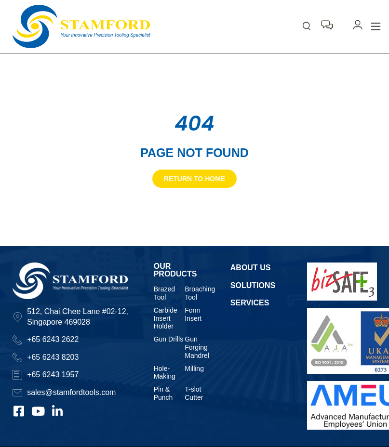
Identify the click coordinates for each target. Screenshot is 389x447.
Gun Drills (168, 339)
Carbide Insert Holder (165, 318)
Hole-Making (164, 373)
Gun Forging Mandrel (197, 347)
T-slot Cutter (194, 393)
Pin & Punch (163, 393)
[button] (375, 26)
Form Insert (193, 314)
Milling (194, 368)
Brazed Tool (164, 293)
